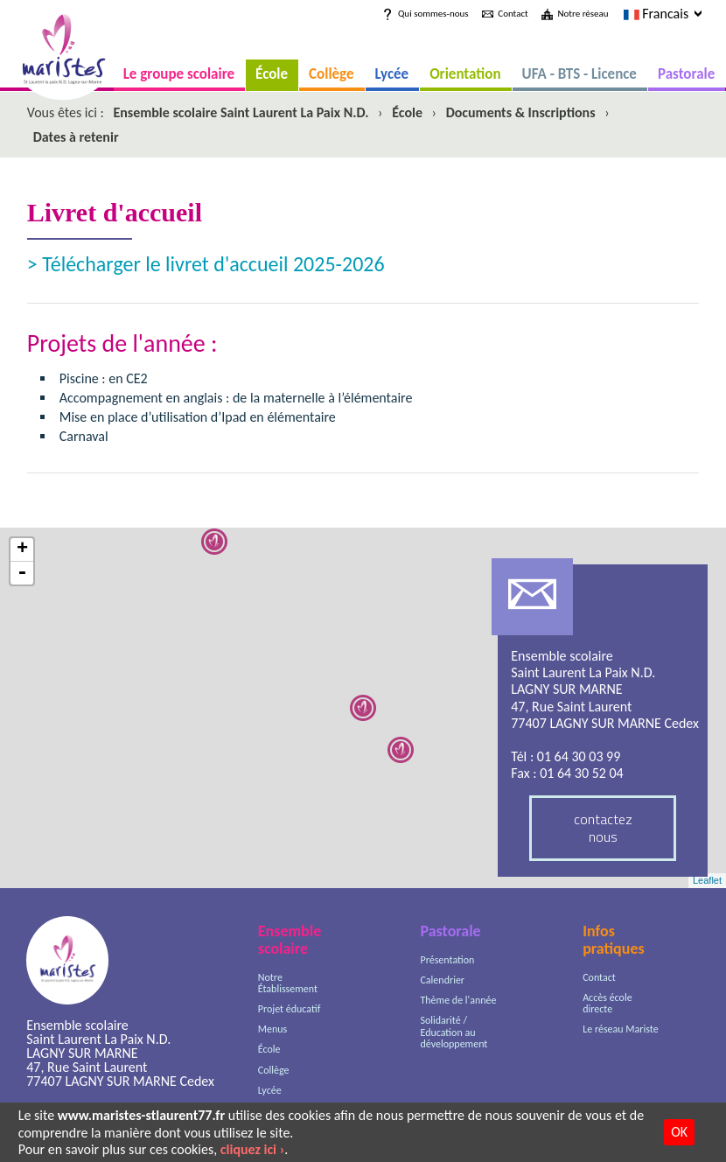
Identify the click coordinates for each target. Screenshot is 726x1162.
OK (679, 1132)
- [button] (22, 573)
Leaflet (707, 880)
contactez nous (603, 827)
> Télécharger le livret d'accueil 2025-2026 (206, 263)
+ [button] (22, 550)
